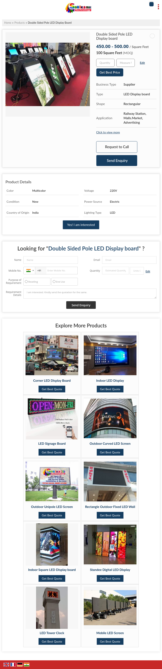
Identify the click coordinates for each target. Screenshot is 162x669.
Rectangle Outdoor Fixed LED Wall (110, 507)
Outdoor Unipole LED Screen (52, 507)
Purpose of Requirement (13, 282)
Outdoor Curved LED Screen (110, 443)
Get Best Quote (52, 389)
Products (19, 22)
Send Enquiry (117, 160)
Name (17, 260)
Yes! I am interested (81, 225)
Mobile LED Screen (110, 633)
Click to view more (108, 132)
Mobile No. (14, 270)
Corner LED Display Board (52, 380)
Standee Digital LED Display (110, 570)
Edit (142, 62)
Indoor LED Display (110, 380)
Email (96, 260)
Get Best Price (110, 72)
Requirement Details (13, 294)
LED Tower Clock (52, 633)
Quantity (95, 270)
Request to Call (117, 147)
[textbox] (125, 63)
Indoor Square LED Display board (52, 570)
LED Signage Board (52, 443)
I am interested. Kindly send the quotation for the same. (90, 294)
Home (7, 22)
